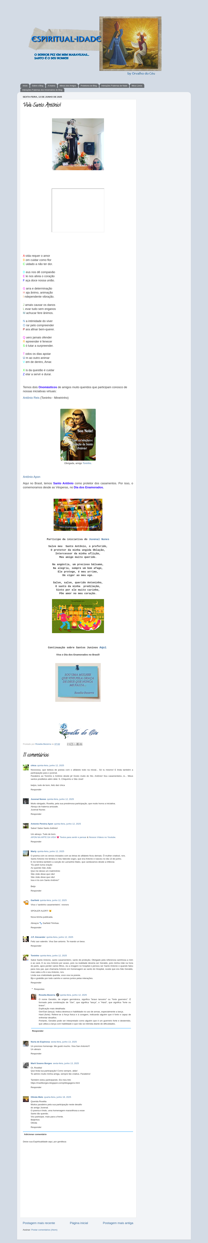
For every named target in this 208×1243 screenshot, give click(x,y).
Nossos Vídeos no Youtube (102, 837)
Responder (36, 789)
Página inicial (79, 1223)
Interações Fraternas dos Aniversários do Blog (42, 90)
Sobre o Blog (37, 86)
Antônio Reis (31, 397)
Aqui (102, 647)
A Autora (51, 86)
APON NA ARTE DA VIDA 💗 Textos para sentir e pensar (58, 837)
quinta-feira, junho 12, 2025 (50, 765)
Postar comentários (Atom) (44, 1230)
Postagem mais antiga (118, 1223)
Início (25, 86)
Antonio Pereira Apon (42, 824)
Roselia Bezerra (43, 744)
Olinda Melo (37, 1097)
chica (33, 765)
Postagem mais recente (39, 1223)
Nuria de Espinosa (40, 1042)
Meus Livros (137, 86)
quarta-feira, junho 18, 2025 (57, 1097)
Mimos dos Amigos (68, 86)
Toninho (35, 955)
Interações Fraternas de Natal (114, 86)
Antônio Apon (31, 476)
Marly (33, 851)
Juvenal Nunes (99, 539)
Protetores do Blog (89, 86)
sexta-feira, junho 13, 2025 (64, 1042)
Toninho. (87, 463)
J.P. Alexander (38, 937)
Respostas (39, 989)
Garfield (35, 900)
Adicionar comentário (35, 1134)
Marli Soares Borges (41, 1063)
